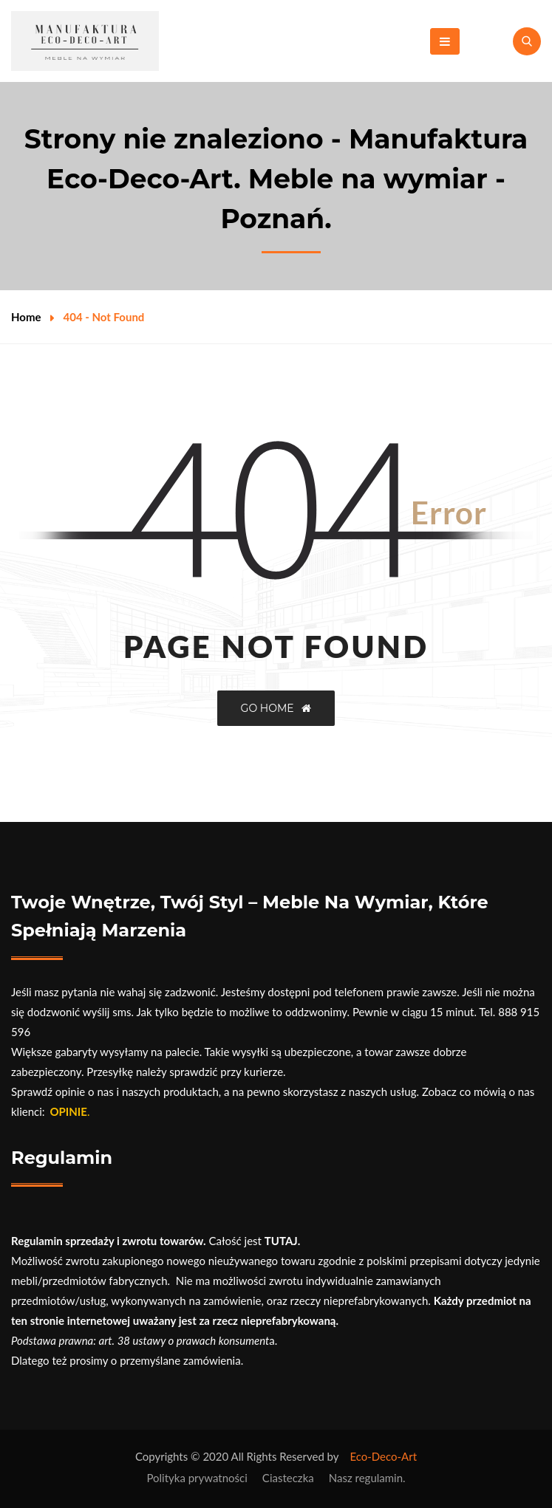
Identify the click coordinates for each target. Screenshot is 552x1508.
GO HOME (276, 708)
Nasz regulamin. (367, 1477)
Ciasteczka (288, 1477)
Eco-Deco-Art (383, 1456)
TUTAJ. (282, 1240)
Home (26, 316)
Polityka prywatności (196, 1477)
